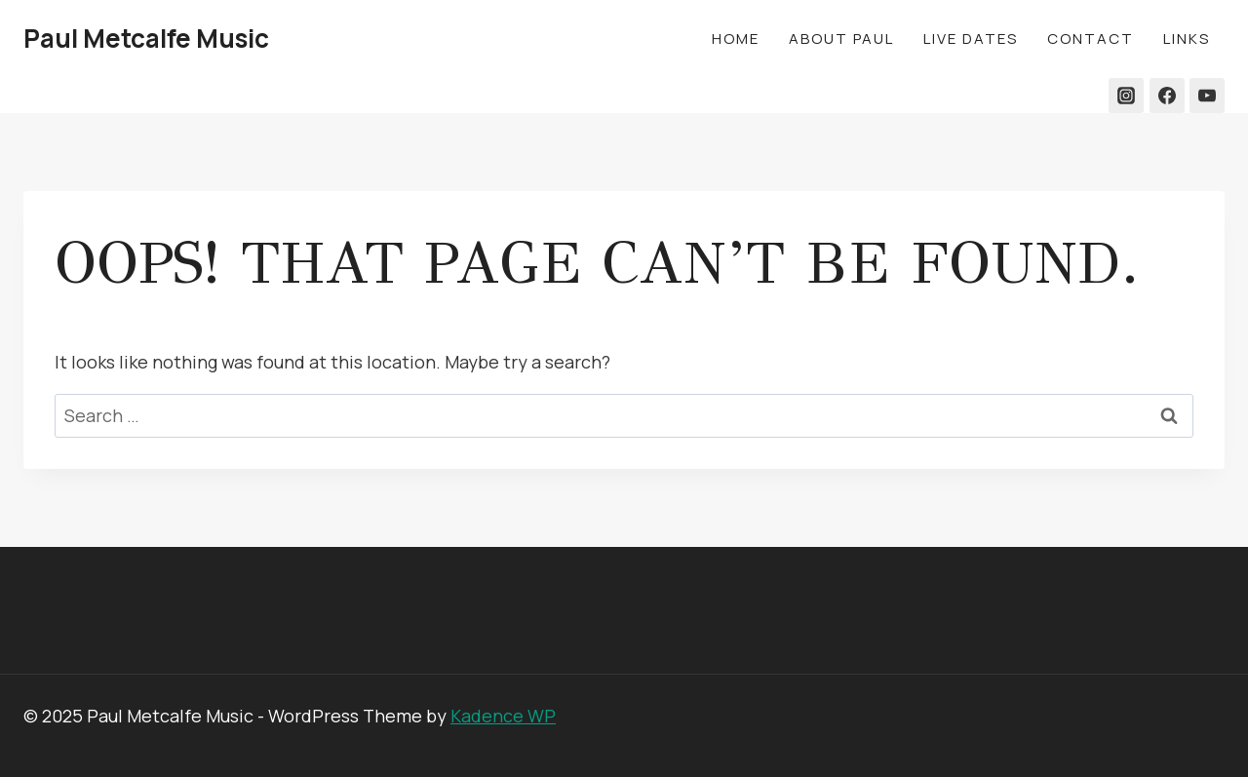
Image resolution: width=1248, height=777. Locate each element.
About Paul (841, 38)
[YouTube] (1207, 95)
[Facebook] (1167, 95)
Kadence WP (503, 715)
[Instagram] (1126, 95)
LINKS (1186, 38)
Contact (1090, 38)
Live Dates (970, 38)
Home (736, 38)
